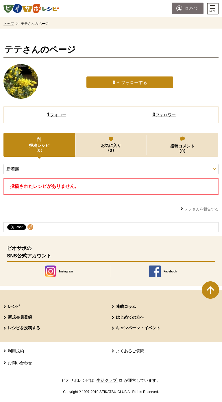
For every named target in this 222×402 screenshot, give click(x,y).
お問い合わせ (20, 362)
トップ (8, 24)
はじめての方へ (130, 317)
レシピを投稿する (24, 328)
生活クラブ (110, 380)
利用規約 (16, 351)
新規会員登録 (20, 317)
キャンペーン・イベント (138, 328)
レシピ (14, 306)
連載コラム (126, 306)
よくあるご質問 (130, 351)
